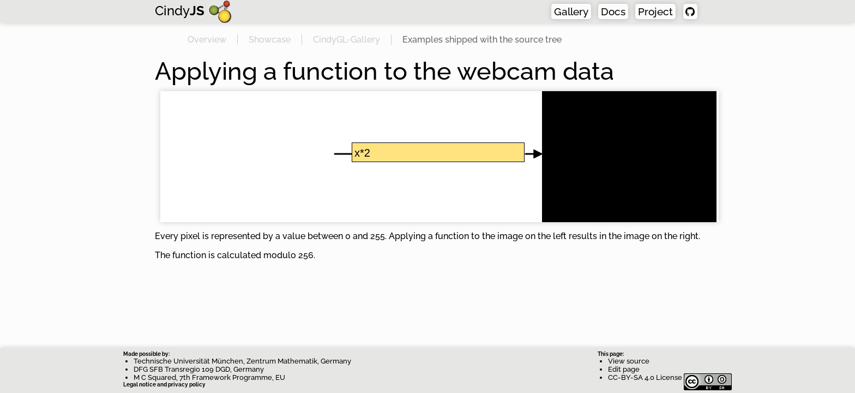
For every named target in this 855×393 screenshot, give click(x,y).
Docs (613, 11)
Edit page (624, 369)
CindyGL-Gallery (346, 39)
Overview (207, 39)
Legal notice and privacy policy (164, 385)
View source (628, 361)
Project (655, 11)
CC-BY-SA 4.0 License (670, 377)
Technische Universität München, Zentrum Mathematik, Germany (242, 361)
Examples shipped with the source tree (482, 39)
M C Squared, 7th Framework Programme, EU (209, 377)
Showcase (270, 39)
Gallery (571, 11)
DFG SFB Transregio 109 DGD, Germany (199, 369)
